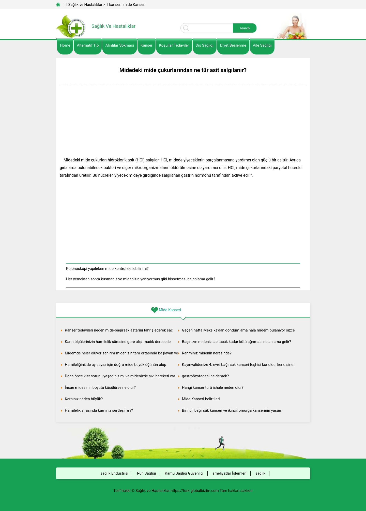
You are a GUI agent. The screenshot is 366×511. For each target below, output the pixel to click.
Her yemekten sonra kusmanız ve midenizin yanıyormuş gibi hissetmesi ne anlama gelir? (140, 279)
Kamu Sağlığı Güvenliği (184, 473)
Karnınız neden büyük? (84, 399)
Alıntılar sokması (119, 45)
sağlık (260, 473)
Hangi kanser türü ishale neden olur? (212, 387)
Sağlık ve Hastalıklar (85, 4)
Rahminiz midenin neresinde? (207, 353)
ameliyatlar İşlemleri (229, 473)
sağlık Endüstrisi (114, 473)
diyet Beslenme (233, 45)
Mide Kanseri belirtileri (201, 399)
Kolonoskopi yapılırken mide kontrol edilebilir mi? (107, 268)
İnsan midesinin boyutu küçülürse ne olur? (100, 387)
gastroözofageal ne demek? (205, 376)
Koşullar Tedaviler (174, 45)
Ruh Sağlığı (146, 473)
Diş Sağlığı (205, 45)
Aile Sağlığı (262, 45)
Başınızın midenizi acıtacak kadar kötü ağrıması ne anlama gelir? (236, 341)
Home (65, 45)
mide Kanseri (134, 4)
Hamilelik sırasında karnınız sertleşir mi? (99, 410)
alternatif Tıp (88, 45)
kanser (114, 4)
